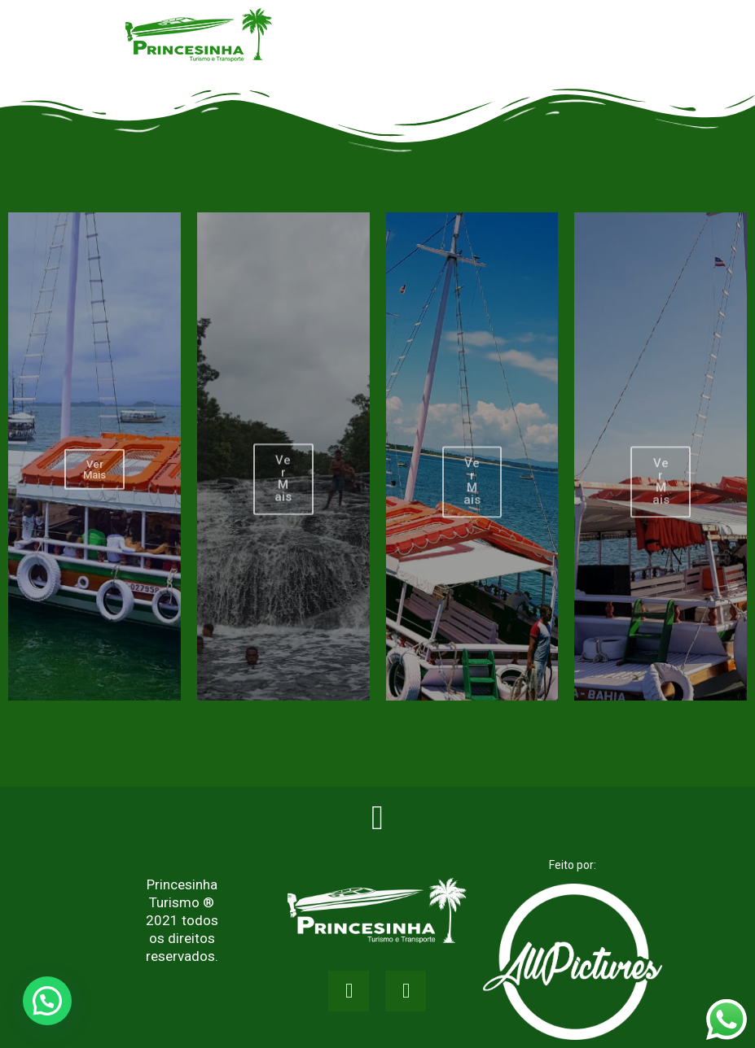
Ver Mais (94, 489)
